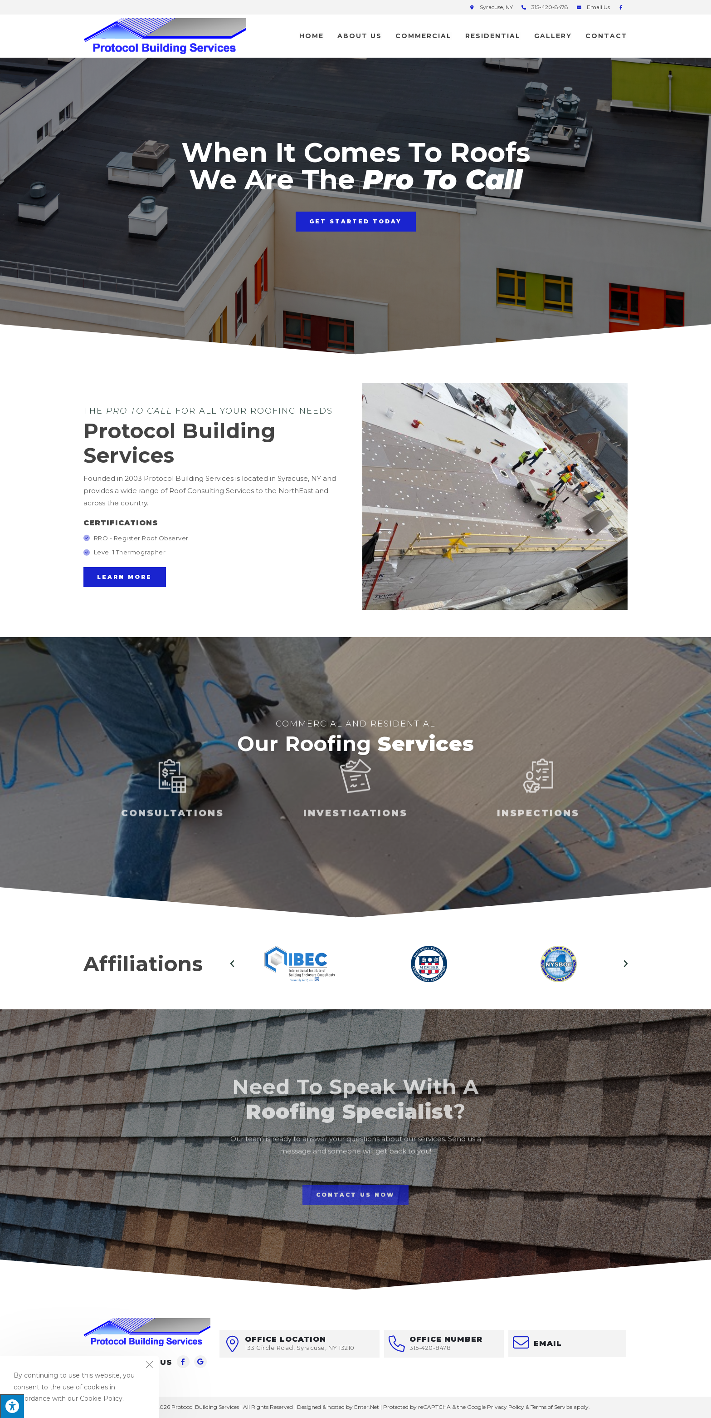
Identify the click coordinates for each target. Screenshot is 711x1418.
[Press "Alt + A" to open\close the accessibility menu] (12, 1406)
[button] (356, 222)
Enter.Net (366, 1406)
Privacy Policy (505, 1406)
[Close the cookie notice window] (149, 1366)
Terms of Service (551, 1406)
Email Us (598, 7)
